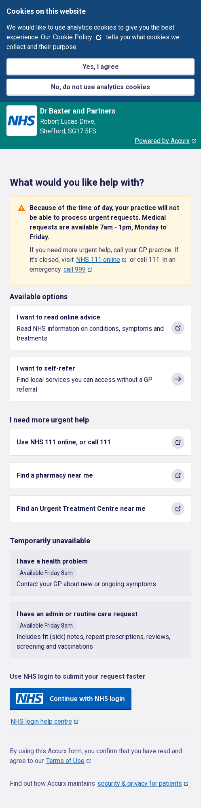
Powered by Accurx (162, 141)
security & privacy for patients (139, 783)
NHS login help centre (41, 721)
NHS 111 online (98, 260)
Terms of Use (65, 761)
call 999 (74, 269)
